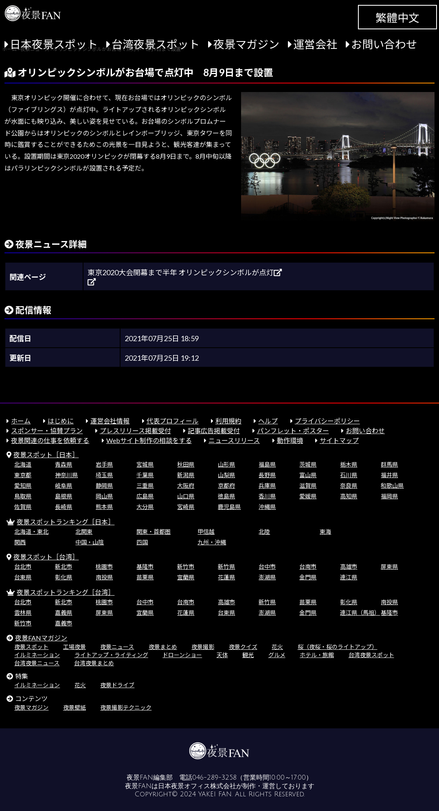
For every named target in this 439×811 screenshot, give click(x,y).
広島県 (145, 496)
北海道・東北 (31, 531)
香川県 (267, 496)
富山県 (307, 474)
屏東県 (389, 566)
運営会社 (315, 44)
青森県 (63, 464)
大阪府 (185, 485)
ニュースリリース (234, 440)
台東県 (22, 577)
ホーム (21, 421)
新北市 (63, 566)
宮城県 (145, 464)
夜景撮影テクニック (125, 707)
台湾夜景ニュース (36, 663)
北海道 (22, 464)
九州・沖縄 (212, 542)
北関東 (83, 531)
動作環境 (290, 440)
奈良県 (348, 485)
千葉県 (145, 474)
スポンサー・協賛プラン (47, 430)
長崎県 (63, 506)
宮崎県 (185, 506)
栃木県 (348, 464)
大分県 (145, 506)
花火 (277, 646)
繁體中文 (397, 17)
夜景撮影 (202, 646)
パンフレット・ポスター (293, 430)
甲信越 (206, 531)
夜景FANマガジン (41, 638)
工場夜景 (74, 646)
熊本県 (104, 506)
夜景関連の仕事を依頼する (50, 440)
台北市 (22, 566)
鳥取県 (22, 496)
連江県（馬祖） (360, 612)
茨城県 (307, 464)
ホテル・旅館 (317, 654)
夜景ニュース (117, 646)
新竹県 (226, 566)
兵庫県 (267, 485)
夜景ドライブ (117, 685)
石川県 (348, 474)
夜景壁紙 (74, 707)
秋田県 (185, 464)
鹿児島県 (229, 506)
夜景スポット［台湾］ (46, 557)
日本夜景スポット (54, 44)
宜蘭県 (185, 577)
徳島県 (226, 496)
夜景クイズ (243, 646)
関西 (20, 542)
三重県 (145, 485)
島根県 (63, 496)
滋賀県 (307, 485)
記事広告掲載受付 (214, 430)
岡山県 (104, 496)
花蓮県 (226, 577)
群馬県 (389, 464)
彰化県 (63, 577)
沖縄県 (267, 506)
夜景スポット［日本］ (46, 454)
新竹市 (185, 566)
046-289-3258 (214, 777)
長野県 (267, 474)
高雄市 (348, 566)
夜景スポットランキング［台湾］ (65, 592)
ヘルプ (268, 421)
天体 (222, 654)
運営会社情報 (110, 421)
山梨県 (226, 474)
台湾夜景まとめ (94, 663)
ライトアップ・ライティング (111, 654)
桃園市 (104, 566)
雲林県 (22, 612)
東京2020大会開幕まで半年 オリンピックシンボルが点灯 (185, 272)
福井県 (389, 474)
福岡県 (389, 496)
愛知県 (22, 485)
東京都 (22, 474)
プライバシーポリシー (327, 421)
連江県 (348, 577)
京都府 (226, 485)
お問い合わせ (384, 44)
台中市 (267, 566)
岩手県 (104, 464)
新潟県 (185, 474)
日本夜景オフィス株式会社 (197, 786)
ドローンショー (182, 654)
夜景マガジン (246, 44)
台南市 (307, 566)
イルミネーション (37, 654)
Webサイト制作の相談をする (149, 440)
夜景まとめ (163, 646)
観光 (248, 654)
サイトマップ (339, 440)
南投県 (104, 577)
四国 (142, 542)
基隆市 (145, 566)
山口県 (185, 496)
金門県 (307, 577)
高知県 (348, 496)
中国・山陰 (89, 542)
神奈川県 (66, 474)
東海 (325, 531)
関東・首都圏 (153, 531)
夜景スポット (31, 646)
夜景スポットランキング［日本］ (65, 522)
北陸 (264, 531)
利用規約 (228, 421)
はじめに (61, 421)
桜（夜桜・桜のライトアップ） (338, 646)
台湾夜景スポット (156, 44)
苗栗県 (145, 577)
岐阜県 (63, 485)
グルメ (276, 654)
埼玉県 (104, 474)
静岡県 (104, 485)
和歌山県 (392, 485)
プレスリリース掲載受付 (135, 430)
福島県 (267, 464)
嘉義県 (63, 612)
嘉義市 (63, 623)
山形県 (226, 464)
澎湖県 (267, 577)
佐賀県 (22, 506)
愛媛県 (307, 496)
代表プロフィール (173, 421)
